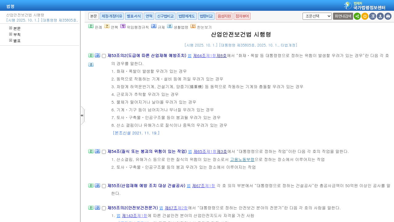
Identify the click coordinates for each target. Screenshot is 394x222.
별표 (15, 40)
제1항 (211, 55)
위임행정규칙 (134, 27)
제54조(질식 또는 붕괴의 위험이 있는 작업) (147, 151)
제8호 (221, 55)
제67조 (198, 185)
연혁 (149, 16)
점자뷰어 (241, 16)
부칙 (15, 34)
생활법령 (177, 27)
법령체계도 (187, 16)
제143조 (129, 215)
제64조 (199, 55)
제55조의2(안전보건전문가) (133, 208)
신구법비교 (165, 16)
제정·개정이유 (112, 16)
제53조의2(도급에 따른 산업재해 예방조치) (147, 55)
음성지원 (224, 16)
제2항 (182, 208)
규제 (158, 27)
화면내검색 (343, 16)
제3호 (222, 151)
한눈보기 (201, 27)
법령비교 (206, 16)
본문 (15, 28)
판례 (95, 27)
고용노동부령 (242, 159)
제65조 (199, 151)
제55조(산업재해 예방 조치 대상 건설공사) (147, 185)
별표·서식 (134, 16)
